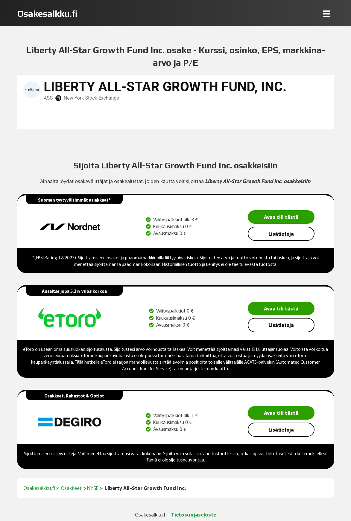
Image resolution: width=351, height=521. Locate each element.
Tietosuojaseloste (193, 514)
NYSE (93, 487)
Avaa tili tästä (281, 216)
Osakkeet (71, 487)
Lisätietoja (281, 233)
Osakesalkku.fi (39, 487)
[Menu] (326, 13)
